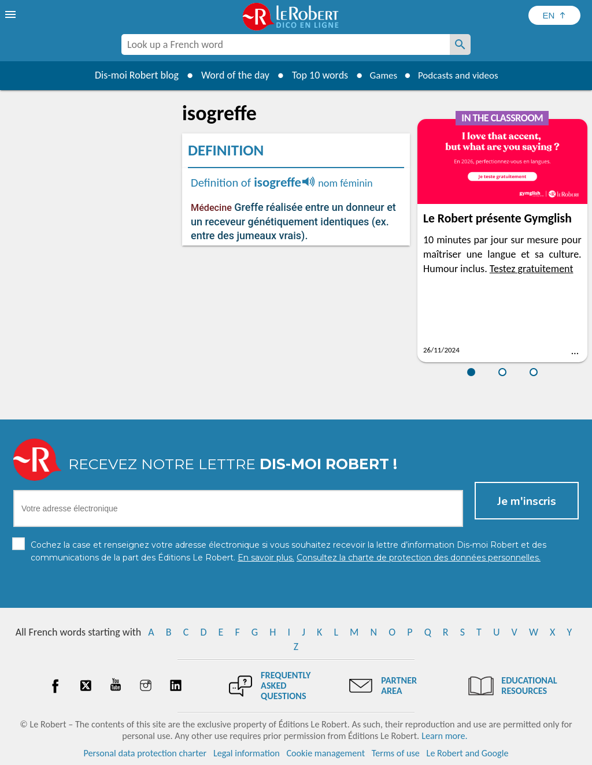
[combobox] (285, 44)
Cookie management (325, 753)
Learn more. (444, 735)
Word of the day (230, 75)
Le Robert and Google (468, 753)
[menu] (11, 14)
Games (380, 75)
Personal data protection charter (145, 753)
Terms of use (396, 753)
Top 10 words (315, 75)
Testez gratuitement (532, 268)
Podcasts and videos (459, 75)
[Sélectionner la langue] (554, 15)
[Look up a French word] (460, 44)
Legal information (246, 753)
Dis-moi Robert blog (131, 75)
